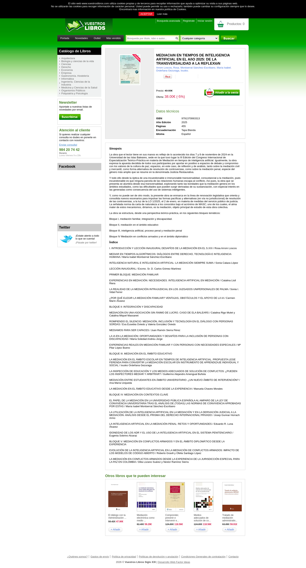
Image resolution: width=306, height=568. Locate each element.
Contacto (233, 556)
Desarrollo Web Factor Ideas (174, 562)
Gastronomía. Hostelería (75, 75)
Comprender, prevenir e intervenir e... (172, 518)
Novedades (81, 38)
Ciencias (66, 64)
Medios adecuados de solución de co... (202, 518)
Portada (64, 38)
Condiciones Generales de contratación (203, 556)
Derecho (66, 67)
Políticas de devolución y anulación (158, 556)
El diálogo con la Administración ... (117, 516)
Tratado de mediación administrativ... (229, 518)
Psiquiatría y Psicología (74, 93)
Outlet (97, 38)
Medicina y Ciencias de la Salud (79, 87)
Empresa (66, 72)
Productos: (236, 24)
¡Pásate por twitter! (86, 242)
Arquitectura (68, 58)
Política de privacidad (124, 556)
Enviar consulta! (68, 144)
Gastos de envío (100, 556)
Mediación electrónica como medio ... (146, 518)
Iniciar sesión (204, 20)
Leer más (162, 13)
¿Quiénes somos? (77, 556)
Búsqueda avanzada (168, 20)
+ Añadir (115, 529)
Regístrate (189, 20)
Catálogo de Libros (75, 51)
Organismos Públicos (73, 90)
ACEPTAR (146, 13)
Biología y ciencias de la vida (77, 61)
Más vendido (113, 38)
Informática (67, 78)
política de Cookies (175, 9)
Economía (67, 70)
